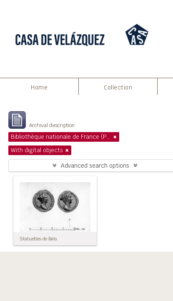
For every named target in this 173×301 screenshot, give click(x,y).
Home (39, 87)
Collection (118, 87)
